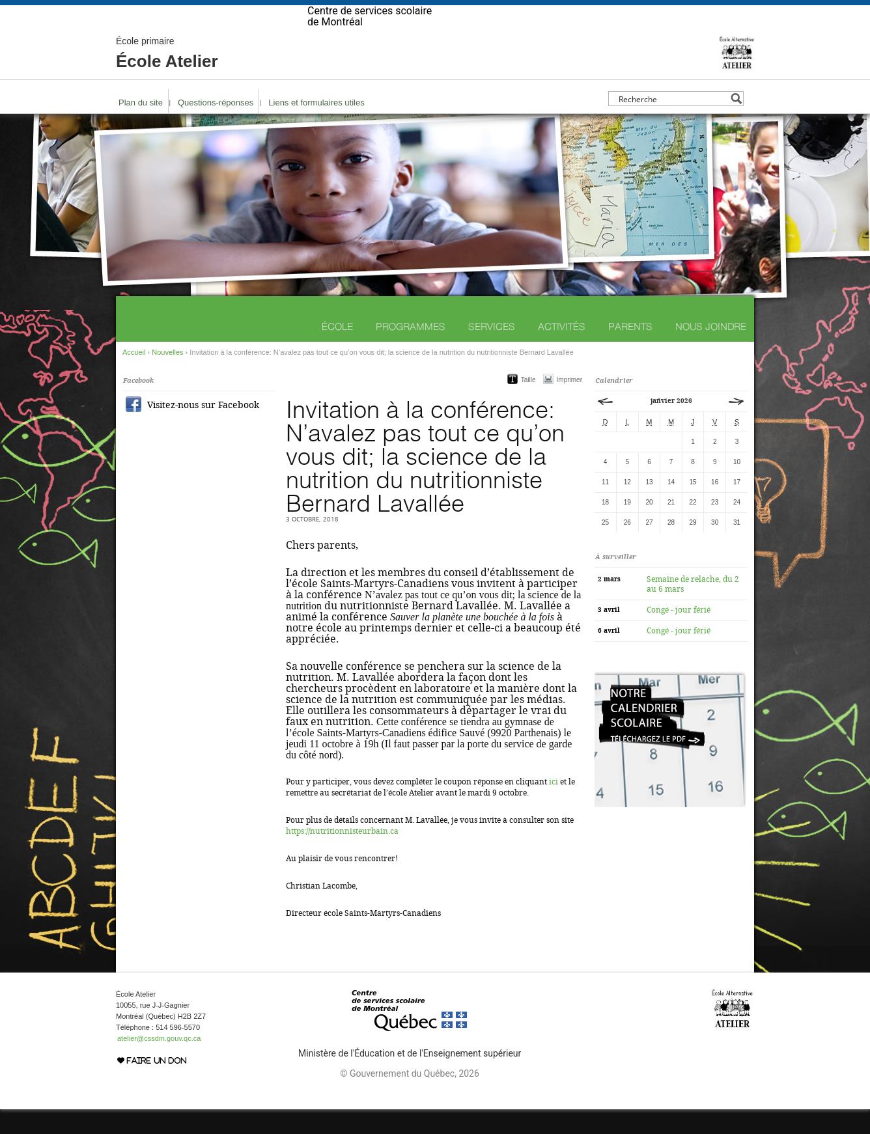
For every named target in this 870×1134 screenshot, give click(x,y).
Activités (561, 351)
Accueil (133, 377)
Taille (528, 404)
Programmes (410, 351)
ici (553, 806)
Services (491, 351)
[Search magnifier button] (736, 123)
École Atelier (167, 78)
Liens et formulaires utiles (316, 127)
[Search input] (672, 123)
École (337, 351)
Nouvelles (167, 377)
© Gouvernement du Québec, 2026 (409, 1098)
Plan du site (141, 127)
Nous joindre (710, 351)
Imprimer (569, 404)
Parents (630, 351)
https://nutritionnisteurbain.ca (342, 856)
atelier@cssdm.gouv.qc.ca (159, 1063)
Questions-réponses (215, 127)
